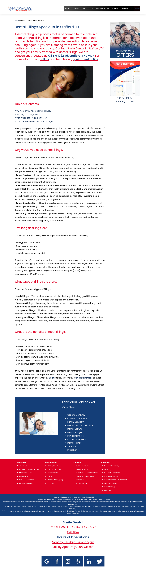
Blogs (73, 8)
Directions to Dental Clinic (87, 473)
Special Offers (53, 473)
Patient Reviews (26, 483)
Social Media (81, 483)
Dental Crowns (74, 428)
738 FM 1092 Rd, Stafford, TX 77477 (73, 527)
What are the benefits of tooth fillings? (34, 121)
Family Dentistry (75, 421)
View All (107, 490)
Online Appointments (85, 476)
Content (51, 483)
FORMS (112, 8)
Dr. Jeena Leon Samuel (29, 469)
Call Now (73, 532)
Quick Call (80, 480)
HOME (65, 8)
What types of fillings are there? (31, 117)
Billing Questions (54, 466)
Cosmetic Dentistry (77, 418)
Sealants (71, 446)
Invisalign (72, 449)
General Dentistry (76, 414)
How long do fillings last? (27, 114)
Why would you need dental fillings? (33, 110)
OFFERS (135, 8)
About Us (23, 466)
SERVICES (83, 8)
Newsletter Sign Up (55, 480)
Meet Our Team (25, 473)
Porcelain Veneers (76, 439)
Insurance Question (56, 469)
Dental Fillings (74, 442)
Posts (50, 476)
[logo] (19, 8)
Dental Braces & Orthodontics (116, 480)
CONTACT (122, 8)
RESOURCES (98, 8)
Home (17, 21)
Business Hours (82, 466)
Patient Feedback (26, 480)
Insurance (23, 476)
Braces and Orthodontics (80, 425)
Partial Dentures (75, 435)
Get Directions (82, 469)
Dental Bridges (74, 432)
